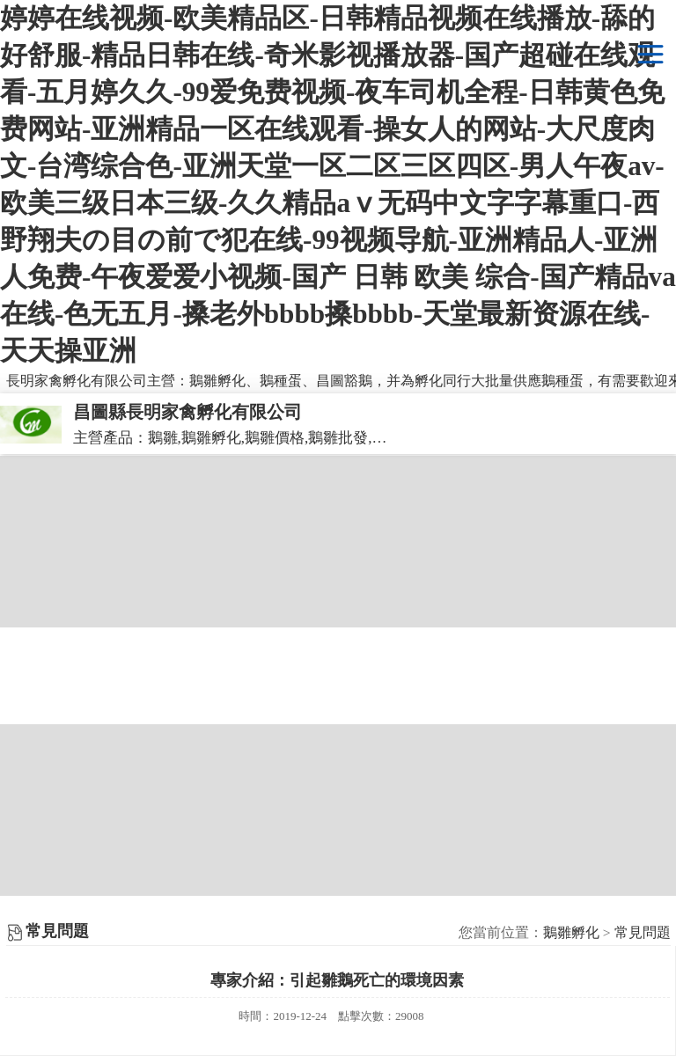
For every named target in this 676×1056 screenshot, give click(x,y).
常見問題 (642, 932)
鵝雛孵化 (571, 932)
